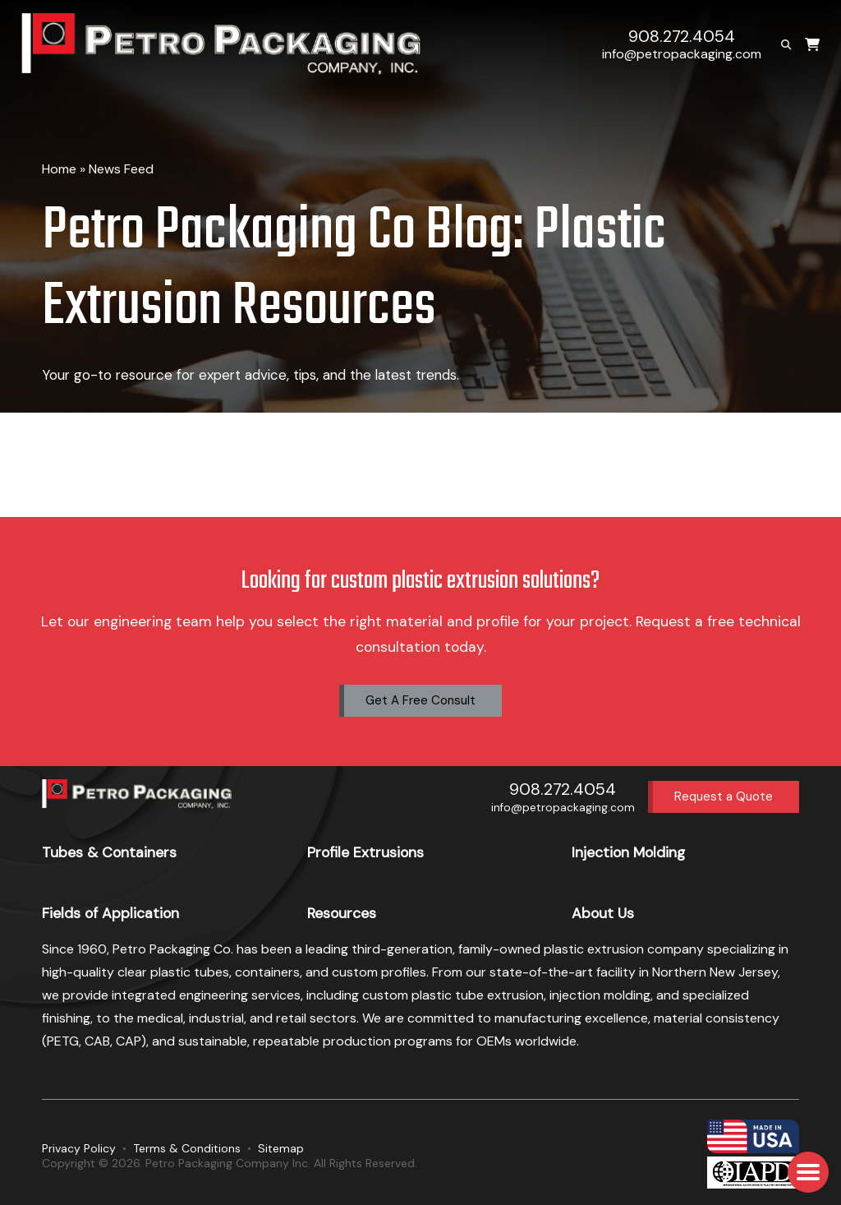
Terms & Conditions (187, 1148)
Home (59, 169)
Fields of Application (110, 913)
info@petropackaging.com (681, 53)
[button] (808, 1172)
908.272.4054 (681, 36)
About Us (603, 913)
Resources (341, 913)
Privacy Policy (79, 1148)
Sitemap (281, 1148)
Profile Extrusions (365, 852)
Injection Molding (628, 852)
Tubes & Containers (109, 852)
